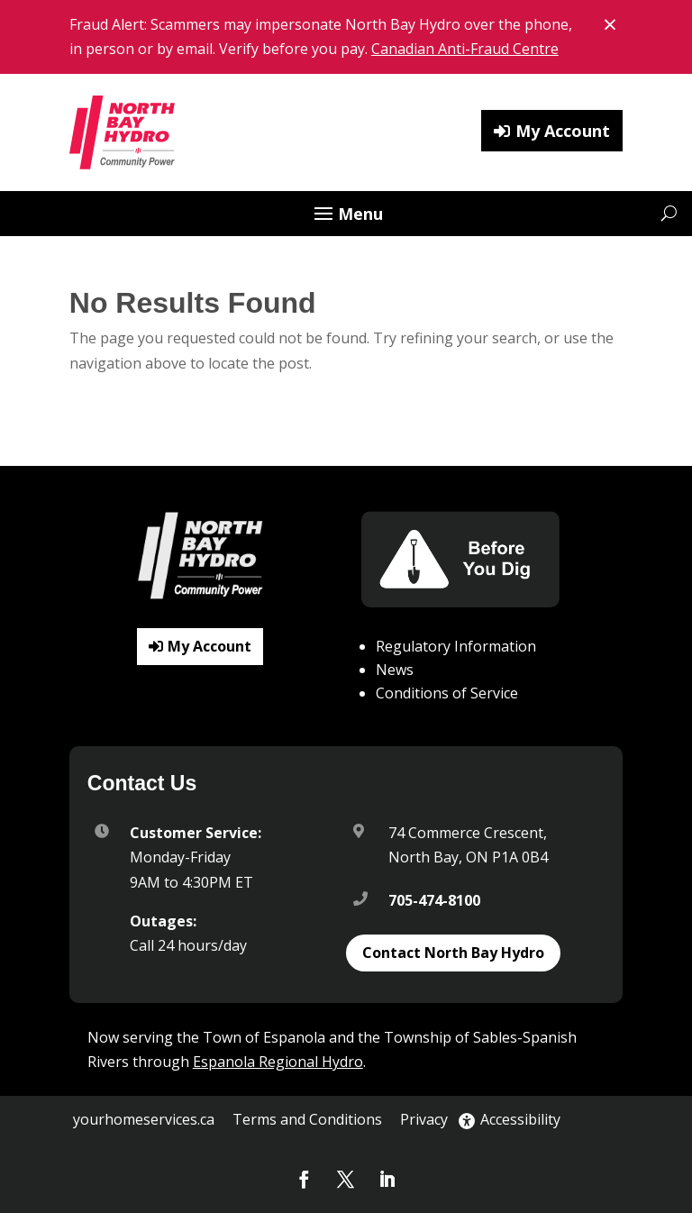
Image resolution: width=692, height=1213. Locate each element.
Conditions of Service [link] (447, 693)
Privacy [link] (424, 1119)
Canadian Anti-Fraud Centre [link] (465, 49)
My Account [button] (562, 130)
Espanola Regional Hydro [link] (278, 1062)
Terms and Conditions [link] (307, 1119)
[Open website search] (669, 213)
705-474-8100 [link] (434, 900)
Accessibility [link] (509, 1119)
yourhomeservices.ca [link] (143, 1119)
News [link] (395, 669)
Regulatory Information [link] (456, 646)
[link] (123, 132)
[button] (346, 215)
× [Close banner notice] (613, 23)
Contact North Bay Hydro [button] (453, 952)
